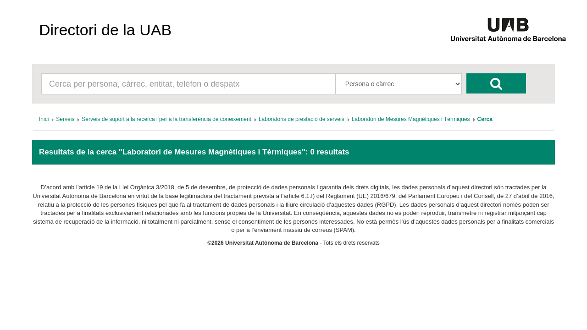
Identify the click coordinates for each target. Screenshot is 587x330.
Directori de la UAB (105, 29)
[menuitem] (44, 119)
